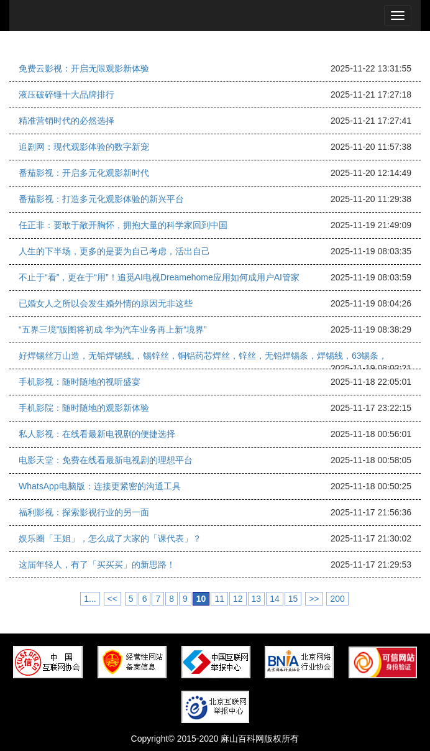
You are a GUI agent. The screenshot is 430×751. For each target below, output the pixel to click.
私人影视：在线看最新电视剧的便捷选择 (97, 434)
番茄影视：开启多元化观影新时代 (84, 173)
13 (257, 599)
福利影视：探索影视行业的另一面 (84, 512)
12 (238, 599)
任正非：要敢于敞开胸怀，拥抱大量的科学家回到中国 (123, 225)
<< (112, 599)
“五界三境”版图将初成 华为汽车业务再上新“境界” (113, 329)
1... (90, 599)
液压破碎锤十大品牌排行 (66, 94)
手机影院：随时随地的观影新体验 (84, 408)
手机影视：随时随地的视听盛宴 (79, 382)
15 (293, 599)
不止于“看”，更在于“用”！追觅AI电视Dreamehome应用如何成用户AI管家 (159, 277)
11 (219, 599)
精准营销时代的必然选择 (66, 121)
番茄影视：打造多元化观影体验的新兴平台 (101, 199)
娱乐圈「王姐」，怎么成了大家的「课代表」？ (110, 538)
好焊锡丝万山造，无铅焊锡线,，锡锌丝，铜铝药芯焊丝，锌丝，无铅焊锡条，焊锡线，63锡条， (203, 356)
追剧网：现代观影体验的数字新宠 (84, 147)
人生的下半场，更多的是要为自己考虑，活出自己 (114, 251)
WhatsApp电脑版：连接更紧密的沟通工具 (100, 486)
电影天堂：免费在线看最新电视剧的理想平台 (106, 460)
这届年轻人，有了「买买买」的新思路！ (97, 564)
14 (275, 599)
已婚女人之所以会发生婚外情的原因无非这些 (106, 303)
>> (314, 599)
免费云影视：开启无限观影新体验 (84, 68)
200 (337, 599)
